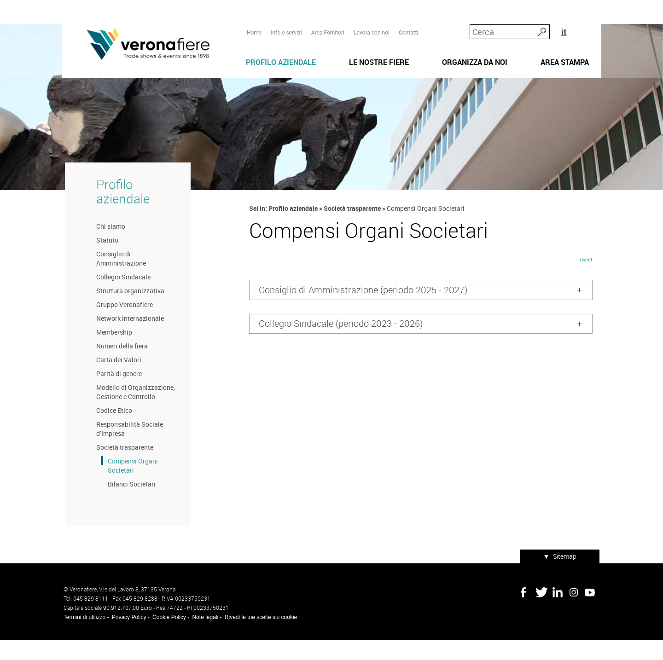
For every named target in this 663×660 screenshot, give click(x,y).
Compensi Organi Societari (130, 488)
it (587, 22)
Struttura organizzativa (127, 312)
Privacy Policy (127, 637)
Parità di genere (116, 395)
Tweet (587, 284)
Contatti (408, 23)
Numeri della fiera (119, 368)
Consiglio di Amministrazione (118, 280)
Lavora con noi (371, 23)
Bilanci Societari (128, 506)
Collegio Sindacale (120, 299)
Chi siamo (107, 248)
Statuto (104, 262)
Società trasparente (121, 469)
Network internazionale (127, 340)
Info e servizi (286, 23)
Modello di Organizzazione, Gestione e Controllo (132, 414)
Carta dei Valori (115, 381)
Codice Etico (111, 432)
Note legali (204, 637)
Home (253, 23)
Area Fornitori (326, 23)
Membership (111, 354)
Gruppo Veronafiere (121, 326)
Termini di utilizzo (83, 637)
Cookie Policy (167, 637)
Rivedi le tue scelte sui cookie (259, 637)
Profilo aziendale (119, 213)
